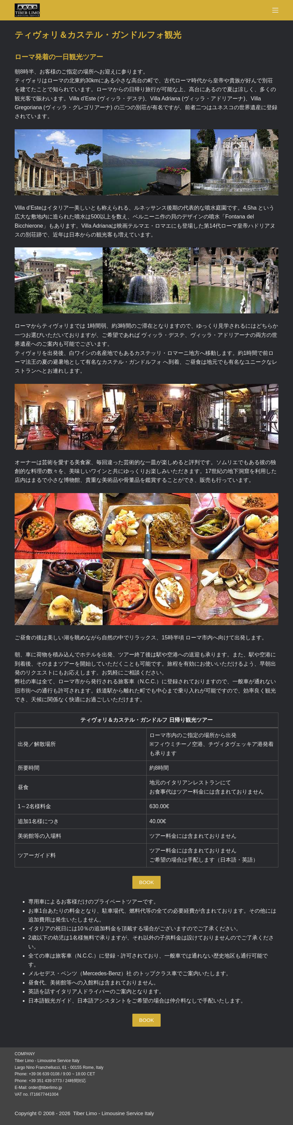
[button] (146, 882)
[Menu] (275, 10)
